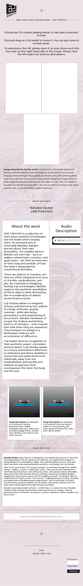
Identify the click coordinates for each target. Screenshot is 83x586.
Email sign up (72, 559)
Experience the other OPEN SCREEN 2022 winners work (41, 517)
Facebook (35, 553)
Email (49, 553)
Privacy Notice (72, 566)
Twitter (43, 553)
